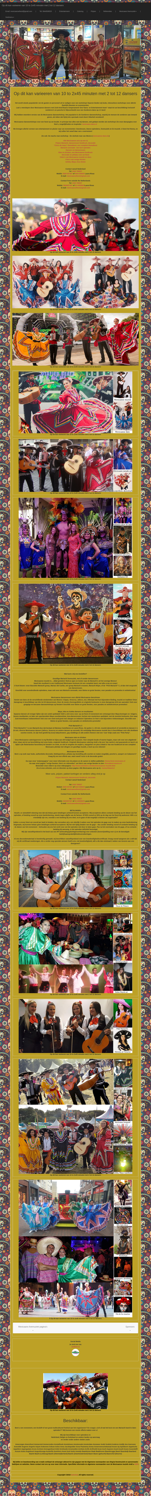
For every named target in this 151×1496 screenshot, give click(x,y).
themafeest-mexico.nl (113, 763)
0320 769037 (77, 171)
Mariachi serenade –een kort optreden (75, 148)
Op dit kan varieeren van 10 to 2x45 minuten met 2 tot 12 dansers (33, 5)
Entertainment (64, 11)
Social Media (76, 1341)
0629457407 (67, 185)
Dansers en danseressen (75, 150)
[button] (33, 1328)
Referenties (107, 11)
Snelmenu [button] (9, 17)
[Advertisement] (75, 1490)
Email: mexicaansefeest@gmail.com (18, 11)
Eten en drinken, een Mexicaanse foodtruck (75, 152)
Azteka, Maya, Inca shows (75, 162)
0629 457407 (68, 174)
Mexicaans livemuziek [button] (128, 11)
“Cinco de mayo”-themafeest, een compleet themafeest (75, 145)
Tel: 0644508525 (46, 11)
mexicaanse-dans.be (101, 136)
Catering (80, 11)
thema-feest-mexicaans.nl (115, 761)
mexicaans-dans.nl (89, 124)
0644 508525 (80, 174)
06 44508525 (80, 185)
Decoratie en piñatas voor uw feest (75, 155)
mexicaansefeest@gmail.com (78, 176)
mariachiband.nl (108, 768)
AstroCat (74, 1475)
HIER (136, 1464)
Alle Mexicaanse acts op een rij (75, 141)
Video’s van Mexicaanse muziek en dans (75, 157)
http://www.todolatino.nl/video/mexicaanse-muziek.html (93, 766)
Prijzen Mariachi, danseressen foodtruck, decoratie (75, 143)
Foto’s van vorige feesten (75, 159)
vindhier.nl (75, 1347)
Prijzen (93, 11)
